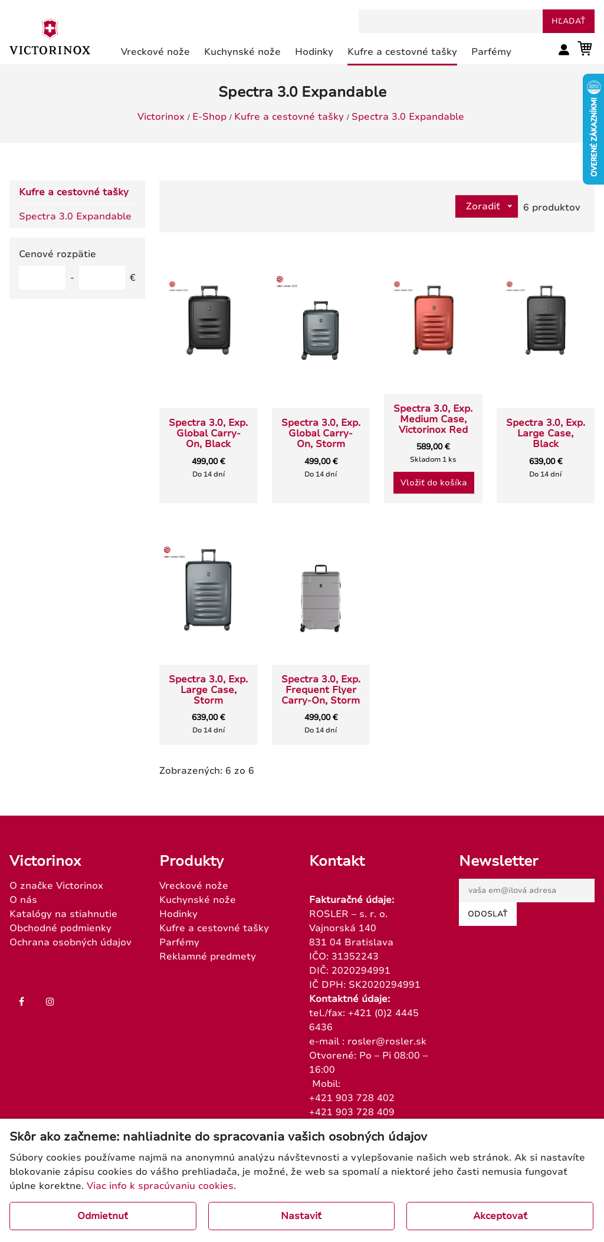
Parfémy (179, 942)
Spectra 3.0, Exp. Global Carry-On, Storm (320, 433)
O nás (23, 899)
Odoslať (488, 914)
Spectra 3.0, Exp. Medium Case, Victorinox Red (432, 419)
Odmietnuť (102, 1216)
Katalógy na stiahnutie (63, 914)
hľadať (569, 21)
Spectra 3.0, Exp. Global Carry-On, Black (208, 433)
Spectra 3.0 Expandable (408, 116)
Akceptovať (500, 1216)
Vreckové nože (193, 885)
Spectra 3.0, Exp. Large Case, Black (545, 433)
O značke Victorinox (56, 885)
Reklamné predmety (207, 956)
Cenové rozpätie (57, 254)
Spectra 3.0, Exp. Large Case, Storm (208, 690)
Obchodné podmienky (60, 928)
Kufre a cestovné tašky (289, 116)
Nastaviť (301, 1216)
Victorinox (161, 116)
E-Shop (209, 116)
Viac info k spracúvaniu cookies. (161, 1185)
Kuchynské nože (197, 899)
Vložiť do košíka (434, 482)
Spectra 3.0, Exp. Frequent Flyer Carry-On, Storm (320, 690)
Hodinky (178, 914)
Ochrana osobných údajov (70, 942)
